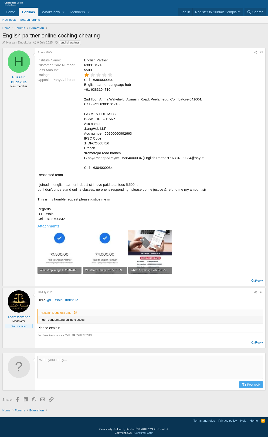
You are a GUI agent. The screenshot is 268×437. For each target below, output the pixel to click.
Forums (28, 12)
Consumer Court (143, 432)
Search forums (30, 19)
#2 (261, 292)
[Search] (255, 12)
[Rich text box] (150, 367)
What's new (51, 12)
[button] (63, 12)
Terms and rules (204, 420)
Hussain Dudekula (18, 42)
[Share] (255, 52)
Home (10, 12)
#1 (261, 52)
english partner (70, 42)
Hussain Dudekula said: (56, 312)
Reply (259, 280)
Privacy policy (227, 420)
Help (243, 420)
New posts (9, 19)
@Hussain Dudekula (62, 300)
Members (77, 12)
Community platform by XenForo (134, 429)
